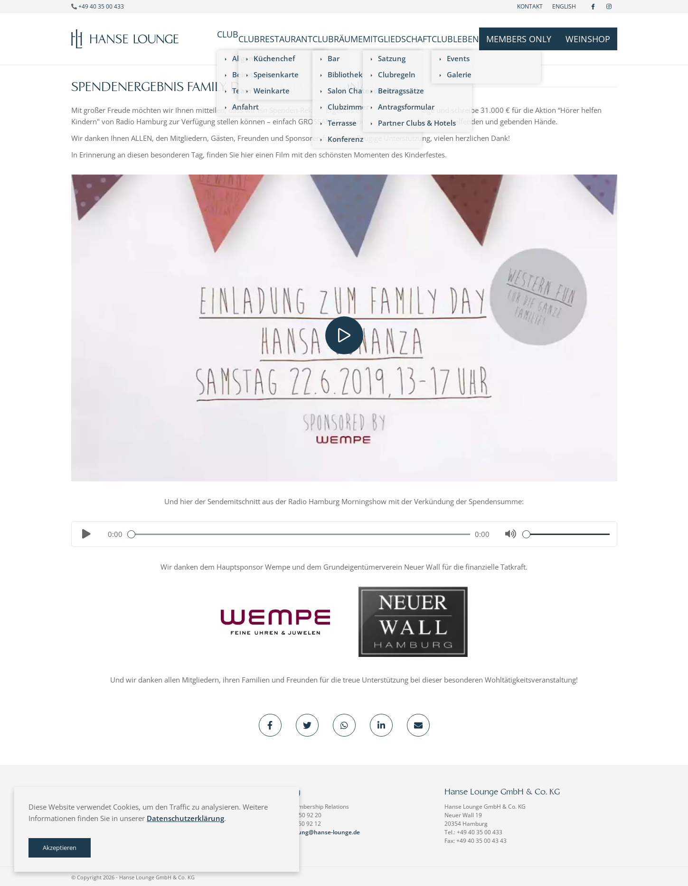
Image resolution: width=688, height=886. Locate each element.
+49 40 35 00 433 (101, 6)
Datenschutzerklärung (185, 818)
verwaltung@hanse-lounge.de (318, 830)
